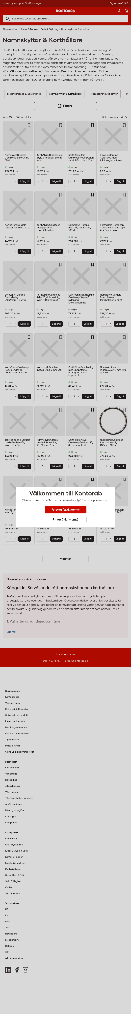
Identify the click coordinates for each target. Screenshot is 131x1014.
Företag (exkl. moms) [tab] (66, 509)
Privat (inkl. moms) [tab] (65, 519)
